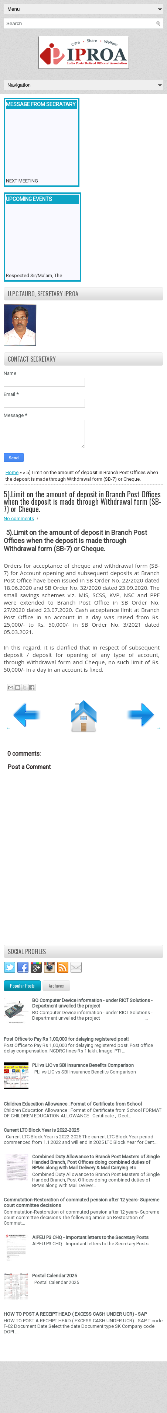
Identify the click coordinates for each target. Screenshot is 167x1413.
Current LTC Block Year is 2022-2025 (41, 1130)
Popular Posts (22, 985)
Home (12, 472)
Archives (56, 985)
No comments (19, 518)
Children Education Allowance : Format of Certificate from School (73, 1104)
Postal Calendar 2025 (54, 1275)
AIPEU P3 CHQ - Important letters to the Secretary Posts (90, 1237)
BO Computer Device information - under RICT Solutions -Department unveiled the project (92, 1003)
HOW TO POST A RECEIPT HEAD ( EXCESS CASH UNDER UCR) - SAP (75, 1314)
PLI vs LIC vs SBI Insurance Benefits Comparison (83, 1065)
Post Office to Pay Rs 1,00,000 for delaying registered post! (66, 1039)
